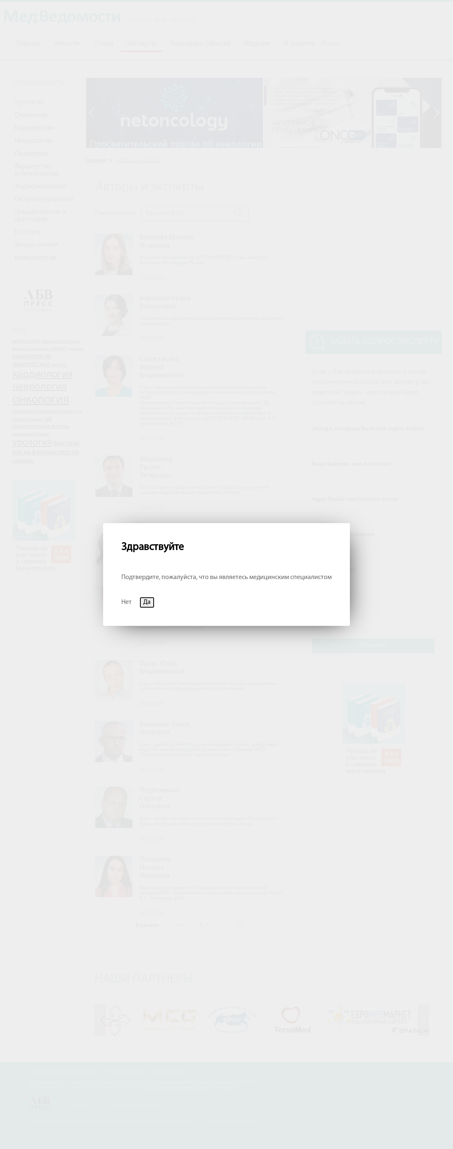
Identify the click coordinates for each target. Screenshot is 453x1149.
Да (147, 602)
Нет (126, 602)
